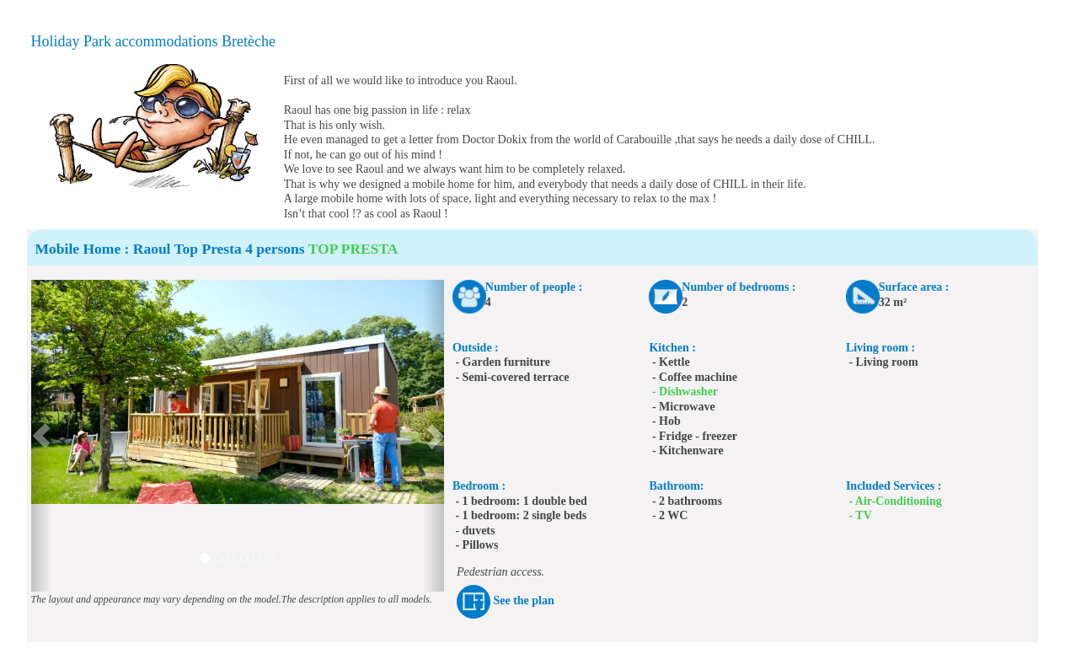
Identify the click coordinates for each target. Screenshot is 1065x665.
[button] (41, 436)
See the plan (523, 600)
